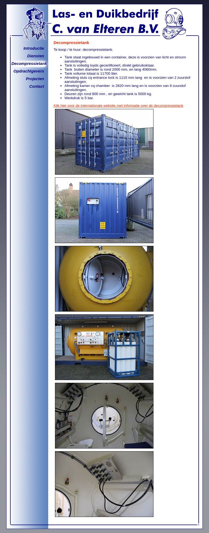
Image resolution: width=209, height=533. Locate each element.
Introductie (33, 48)
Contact (36, 86)
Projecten (35, 79)
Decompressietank (29, 63)
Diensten (35, 56)
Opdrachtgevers (29, 71)
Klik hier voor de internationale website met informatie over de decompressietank (118, 106)
